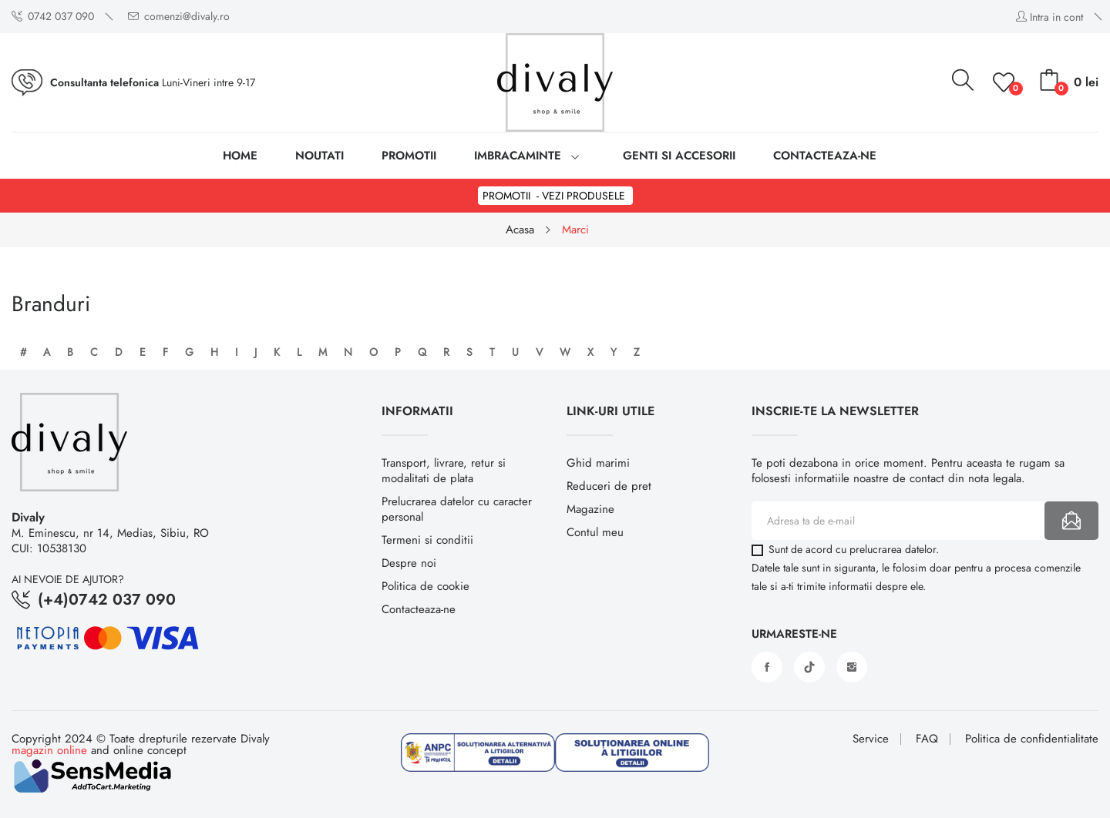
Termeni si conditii (427, 540)
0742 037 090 (53, 16)
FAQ (927, 739)
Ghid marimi (598, 463)
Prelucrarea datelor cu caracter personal (457, 509)
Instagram (851, 667)
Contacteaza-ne (419, 609)
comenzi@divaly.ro (179, 16)
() (1006, 82)
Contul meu (595, 532)
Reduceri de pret (609, 486)
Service (871, 739)
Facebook (767, 667)
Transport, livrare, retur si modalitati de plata (444, 470)
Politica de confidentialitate (1031, 739)
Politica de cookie (425, 586)
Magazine (590, 509)
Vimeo (809, 667)
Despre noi (409, 563)
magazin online (49, 750)
